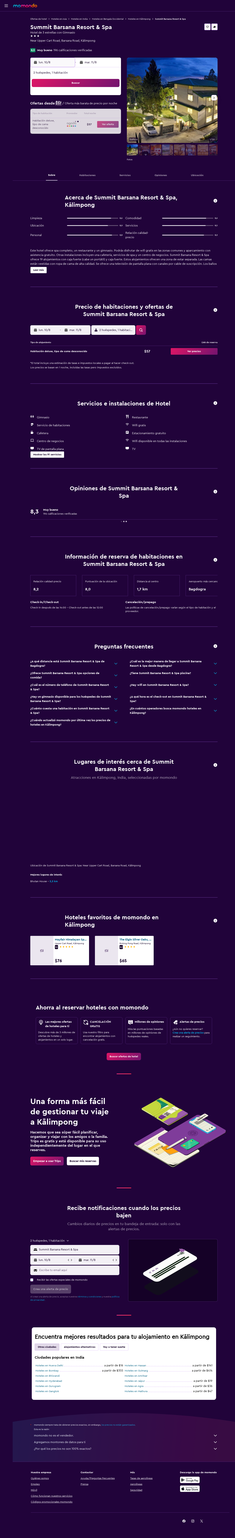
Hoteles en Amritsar (136, 1376)
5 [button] (76, 105)
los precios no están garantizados (118, 1425)
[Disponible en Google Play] (190, 1480)
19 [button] (76, 123)
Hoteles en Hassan (135, 1365)
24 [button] (58, 132)
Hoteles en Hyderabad (48, 1381)
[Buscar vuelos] (6, 17)
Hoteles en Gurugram (48, 1386)
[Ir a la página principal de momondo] (25, 5)
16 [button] (111, 114)
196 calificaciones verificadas (72, 50)
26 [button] (76, 132)
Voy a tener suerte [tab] (114, 1347)
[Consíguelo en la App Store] (190, 1488)
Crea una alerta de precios (188, 1033)
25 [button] (67, 132)
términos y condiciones (89, 1297)
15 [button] (102, 114)
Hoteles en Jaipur (135, 1381)
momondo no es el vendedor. (126, 1435)
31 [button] (58, 140)
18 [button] (67, 123)
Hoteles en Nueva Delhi (49, 1365)
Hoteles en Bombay (47, 1370)
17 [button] (58, 123)
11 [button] (67, 114)
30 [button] (111, 132)
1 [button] (102, 96)
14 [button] (94, 114)
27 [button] (85, 132)
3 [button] (58, 105)
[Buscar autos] (6, 32)
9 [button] (111, 105)
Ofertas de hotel (38, 19)
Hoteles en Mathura (136, 1391)
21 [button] (94, 123)
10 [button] (58, 114)
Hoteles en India (79, 19)
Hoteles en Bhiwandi (47, 1376)
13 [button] (85, 114)
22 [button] (102, 123)
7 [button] (94, 105)
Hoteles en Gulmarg (136, 1370)
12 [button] (76, 114)
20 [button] (85, 123)
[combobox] (78, 1249)
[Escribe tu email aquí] (78, 1270)
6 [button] (85, 105)
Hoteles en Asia (59, 19)
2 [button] (111, 96)
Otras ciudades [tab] (47, 1347)
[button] (6, 6)
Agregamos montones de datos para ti (126, 1442)
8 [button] (103, 105)
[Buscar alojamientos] (6, 24)
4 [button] (67, 105)
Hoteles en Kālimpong (139, 19)
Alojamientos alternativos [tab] (79, 1347)
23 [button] (111, 123)
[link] (124, 1056)
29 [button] (102, 132)
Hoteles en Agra (134, 1386)
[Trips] (6, 43)
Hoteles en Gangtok (47, 1391)
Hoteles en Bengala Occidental (108, 19)
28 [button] (93, 132)
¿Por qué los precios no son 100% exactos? (126, 1449)
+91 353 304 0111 (41, 45)
